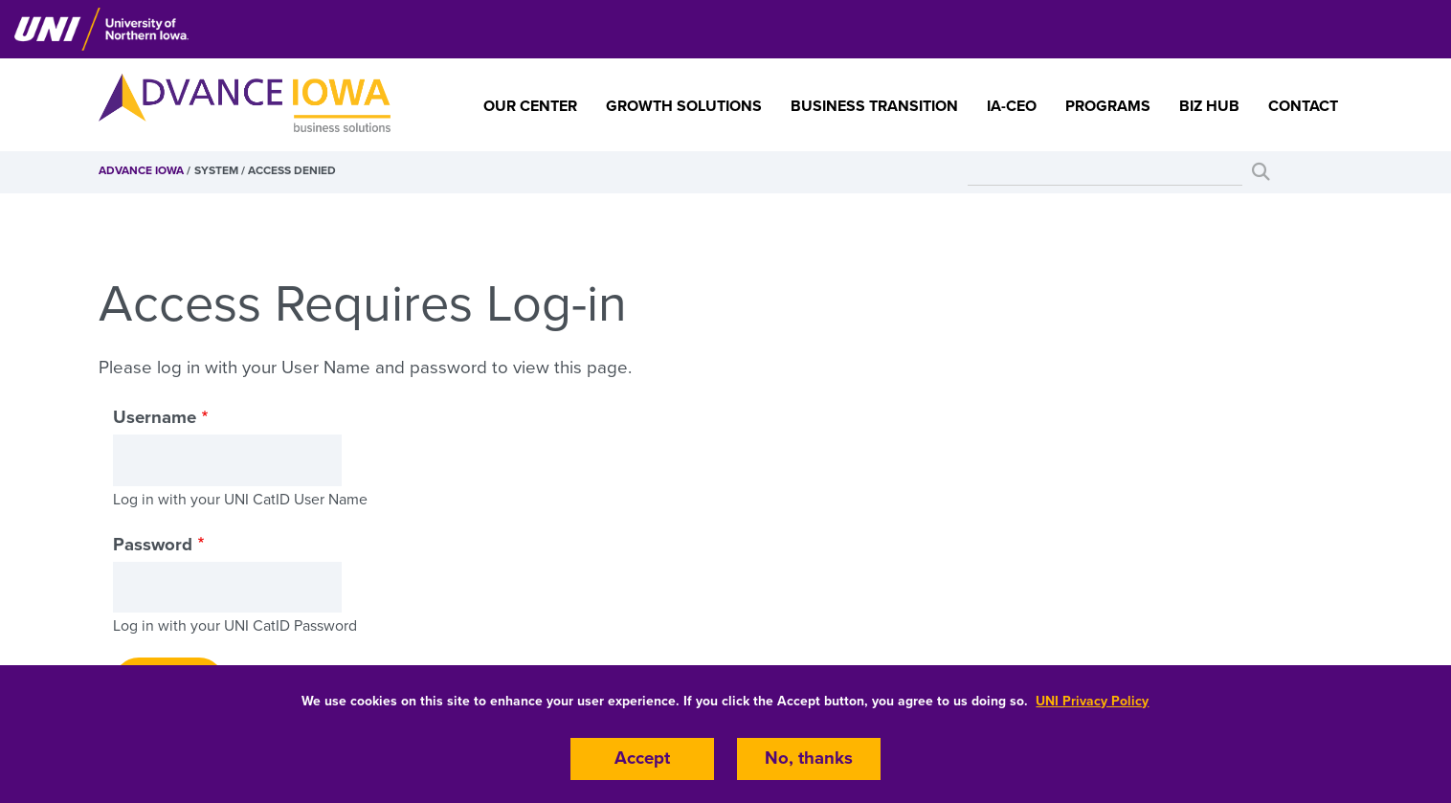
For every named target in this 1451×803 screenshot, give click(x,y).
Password (152, 544)
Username (154, 417)
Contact (1303, 106)
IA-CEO (1012, 106)
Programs (1107, 106)
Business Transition (874, 106)
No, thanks (809, 759)
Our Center (530, 106)
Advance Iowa (141, 170)
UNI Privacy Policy (1092, 701)
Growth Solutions (684, 106)
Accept (642, 759)
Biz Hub (1209, 106)
